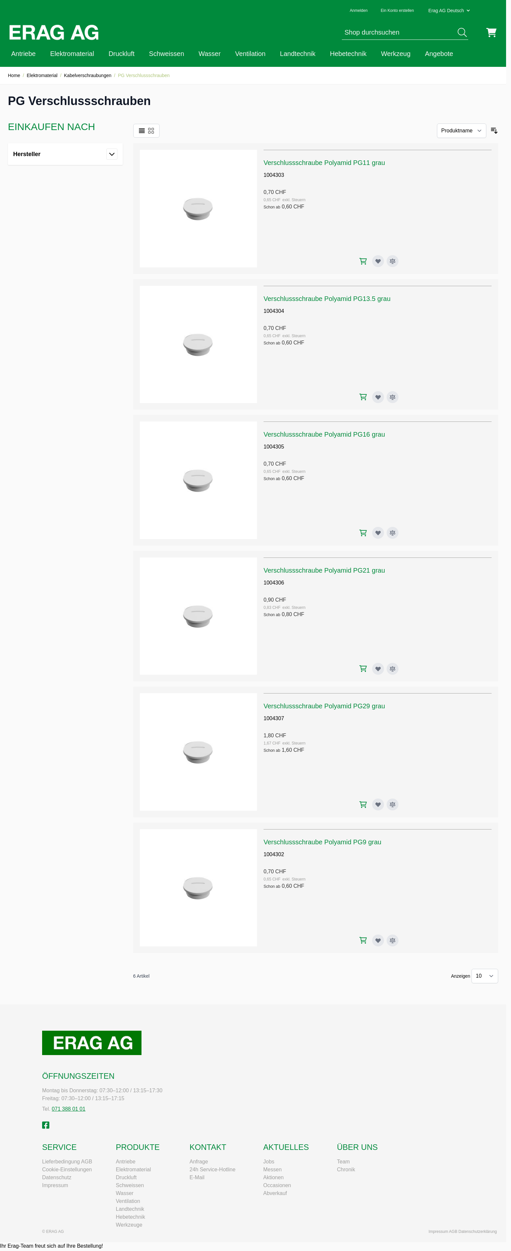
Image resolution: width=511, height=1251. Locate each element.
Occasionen (277, 1185)
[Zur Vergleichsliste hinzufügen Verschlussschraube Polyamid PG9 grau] (392, 940)
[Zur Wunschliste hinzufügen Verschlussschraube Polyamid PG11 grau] (378, 261)
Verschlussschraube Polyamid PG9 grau (322, 842)
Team (343, 1161)
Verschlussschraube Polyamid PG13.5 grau (327, 298)
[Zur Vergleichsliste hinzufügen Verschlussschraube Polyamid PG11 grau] (392, 261)
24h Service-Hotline (213, 1169)
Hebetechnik (348, 53)
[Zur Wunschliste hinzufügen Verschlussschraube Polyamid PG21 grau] (378, 669)
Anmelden (359, 10)
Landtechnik (298, 53)
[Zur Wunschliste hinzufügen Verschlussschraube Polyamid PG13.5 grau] (378, 397)
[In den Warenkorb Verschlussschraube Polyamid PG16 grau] (363, 533)
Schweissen (166, 53)
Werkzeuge (129, 1225)
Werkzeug (396, 53)
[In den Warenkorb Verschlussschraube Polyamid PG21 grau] (363, 669)
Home (14, 75)
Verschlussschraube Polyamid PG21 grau (324, 570)
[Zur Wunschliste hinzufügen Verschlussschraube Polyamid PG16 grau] (378, 533)
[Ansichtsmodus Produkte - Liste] (142, 131)
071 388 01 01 (68, 1109)
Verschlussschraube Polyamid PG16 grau (324, 434)
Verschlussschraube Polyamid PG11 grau (324, 162)
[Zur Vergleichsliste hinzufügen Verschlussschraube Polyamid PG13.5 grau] (392, 397)
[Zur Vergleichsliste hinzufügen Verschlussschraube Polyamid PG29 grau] (392, 804)
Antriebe (23, 53)
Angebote (439, 53)
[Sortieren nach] (461, 130)
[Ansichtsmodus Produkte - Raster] (151, 131)
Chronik (346, 1169)
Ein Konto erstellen (397, 10)
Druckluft (122, 53)
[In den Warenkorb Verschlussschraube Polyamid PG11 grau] (363, 261)
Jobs (268, 1161)
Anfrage (199, 1161)
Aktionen (273, 1177)
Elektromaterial (72, 53)
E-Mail (197, 1177)
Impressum (55, 1185)
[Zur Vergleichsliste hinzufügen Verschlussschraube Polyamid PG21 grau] (392, 669)
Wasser (210, 53)
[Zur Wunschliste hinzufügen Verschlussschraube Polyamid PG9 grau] (378, 940)
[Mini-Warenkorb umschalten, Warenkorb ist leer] (491, 33)
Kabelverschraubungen (88, 75)
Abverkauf (275, 1193)
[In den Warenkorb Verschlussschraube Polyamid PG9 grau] (363, 940)
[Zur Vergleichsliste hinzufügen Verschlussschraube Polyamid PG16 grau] (392, 533)
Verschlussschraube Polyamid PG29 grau (324, 706)
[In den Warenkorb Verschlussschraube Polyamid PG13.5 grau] (363, 397)
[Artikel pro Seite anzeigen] (485, 976)
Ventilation (250, 53)
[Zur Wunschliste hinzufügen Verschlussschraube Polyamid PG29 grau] (378, 804)
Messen (272, 1169)
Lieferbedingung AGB (67, 1161)
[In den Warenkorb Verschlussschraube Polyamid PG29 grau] (363, 805)
